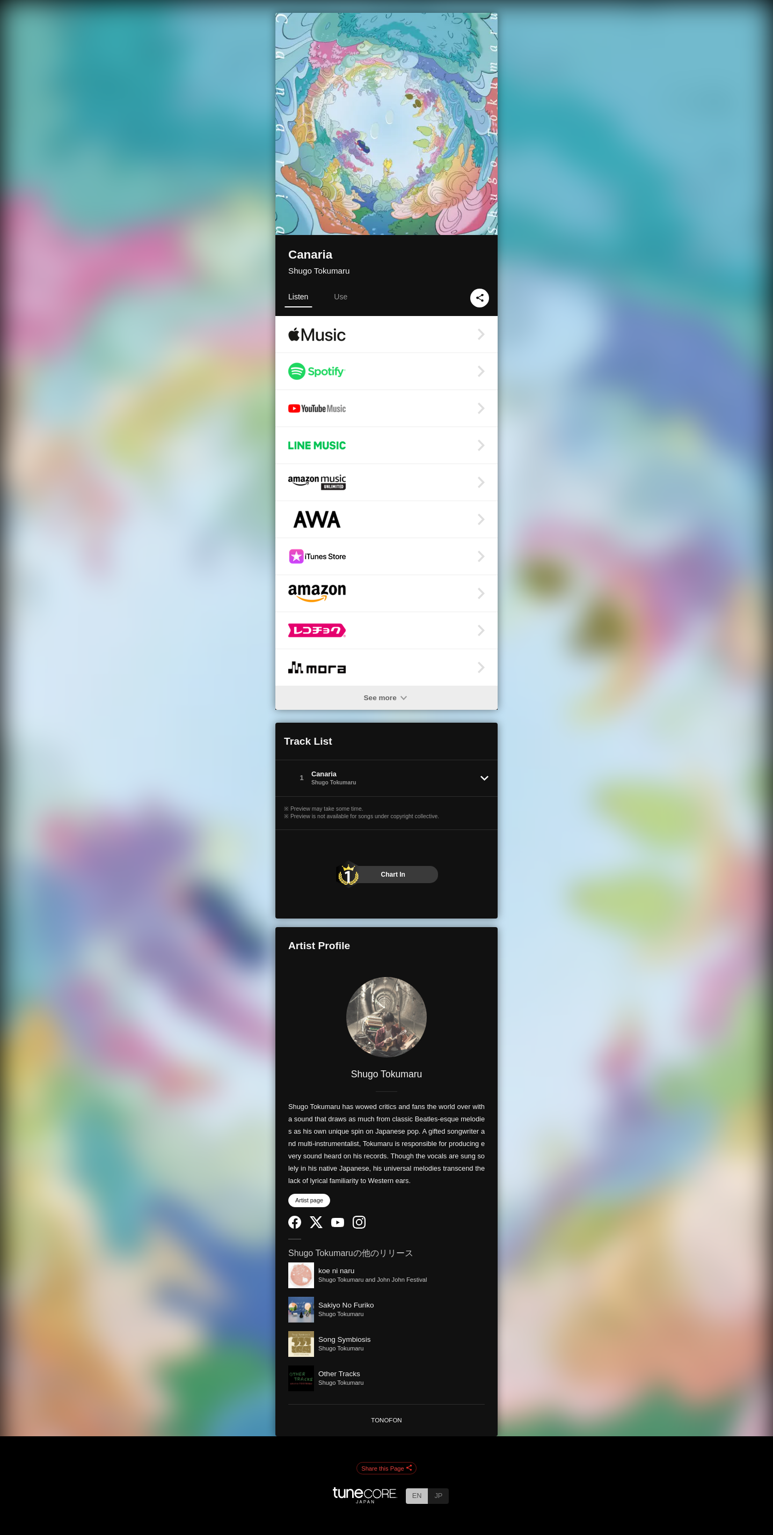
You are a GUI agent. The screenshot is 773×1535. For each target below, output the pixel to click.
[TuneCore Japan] (365, 1500)
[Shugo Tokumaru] (386, 1017)
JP (438, 1496)
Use (340, 296)
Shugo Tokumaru (319, 270)
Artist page (309, 1200)
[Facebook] (294, 1226)
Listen (298, 296)
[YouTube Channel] (337, 1225)
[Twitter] (316, 1226)
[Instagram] (359, 1226)
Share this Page (386, 1468)
